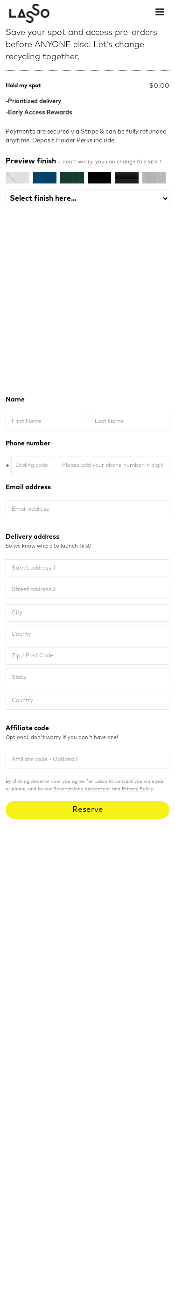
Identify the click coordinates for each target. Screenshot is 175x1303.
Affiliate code (87, 733)
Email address (28, 487)
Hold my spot (23, 86)
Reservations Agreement (82, 789)
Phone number (28, 443)
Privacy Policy (137, 789)
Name (15, 399)
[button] (159, 11)
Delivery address (87, 542)
